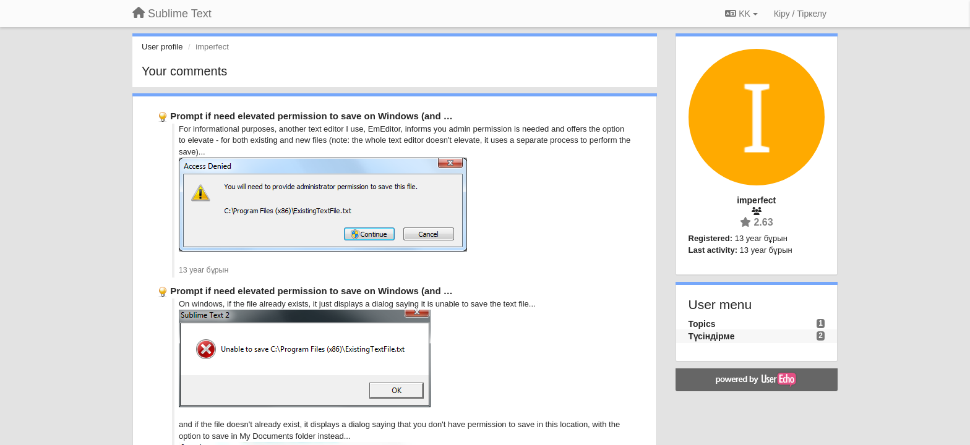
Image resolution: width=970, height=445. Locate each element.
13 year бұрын (203, 270)
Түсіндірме (712, 336)
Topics (702, 324)
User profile (162, 46)
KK (741, 14)
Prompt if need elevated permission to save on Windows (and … (311, 116)
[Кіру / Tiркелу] (800, 13)
